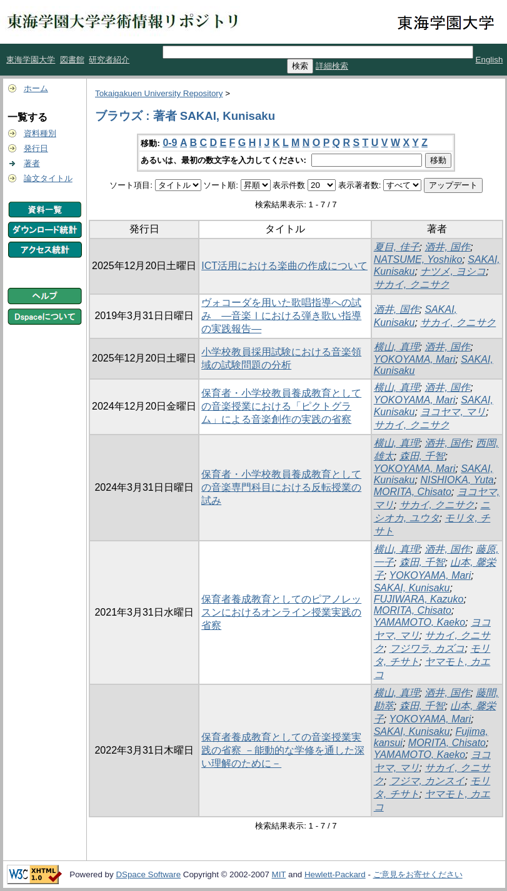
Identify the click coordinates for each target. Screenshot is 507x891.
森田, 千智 (422, 456)
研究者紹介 (109, 59)
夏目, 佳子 (396, 247)
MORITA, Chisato (412, 491)
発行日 (36, 148)
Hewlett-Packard (335, 874)
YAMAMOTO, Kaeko (419, 622)
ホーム (36, 88)
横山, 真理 (396, 347)
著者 (32, 163)
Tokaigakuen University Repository (159, 93)
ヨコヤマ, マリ (453, 411)
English (489, 59)
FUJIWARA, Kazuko (419, 599)
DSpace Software (148, 874)
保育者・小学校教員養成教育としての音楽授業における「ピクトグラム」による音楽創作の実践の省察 (281, 406)
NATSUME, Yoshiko (418, 259)
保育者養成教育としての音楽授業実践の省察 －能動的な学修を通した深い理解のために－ (282, 750)
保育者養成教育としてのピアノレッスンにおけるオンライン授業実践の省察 (281, 612)
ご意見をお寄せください (418, 874)
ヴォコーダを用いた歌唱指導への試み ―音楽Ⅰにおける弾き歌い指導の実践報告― (281, 315)
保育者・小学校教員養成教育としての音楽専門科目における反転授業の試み (281, 487)
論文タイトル (48, 178)
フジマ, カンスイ (427, 780)
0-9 (170, 142)
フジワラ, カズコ (427, 648)
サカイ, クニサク (411, 284)
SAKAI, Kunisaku (412, 588)
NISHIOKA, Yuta (456, 480)
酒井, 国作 (447, 247)
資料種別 (40, 133)
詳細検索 (332, 66)
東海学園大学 (30, 59)
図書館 (72, 59)
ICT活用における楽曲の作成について (284, 265)
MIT (279, 874)
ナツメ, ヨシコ (453, 271)
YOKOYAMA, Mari (415, 359)
